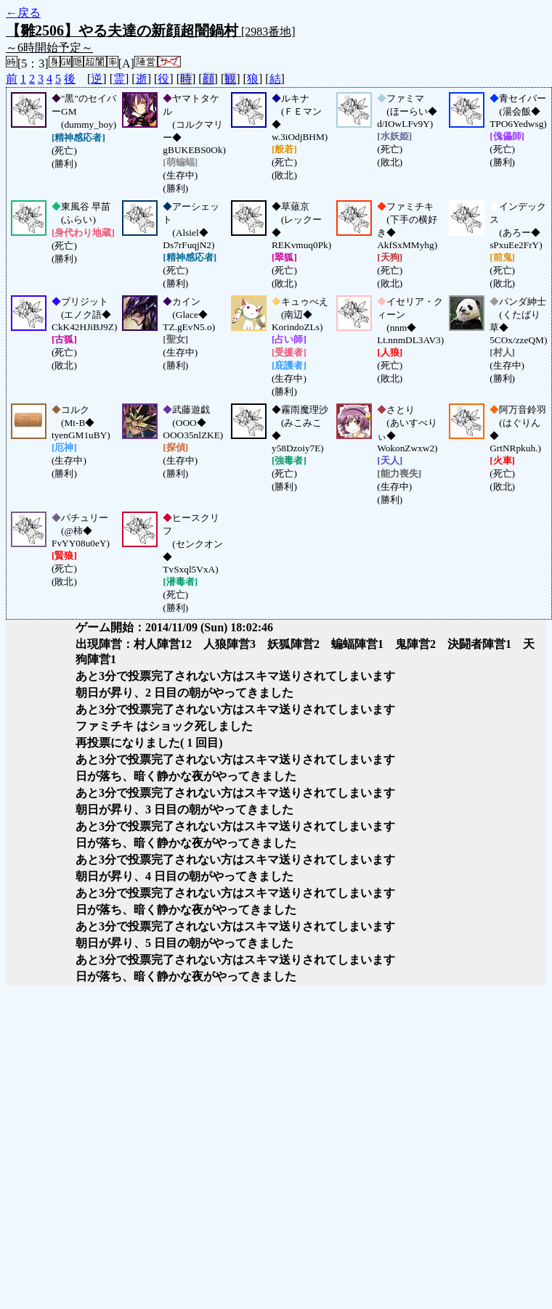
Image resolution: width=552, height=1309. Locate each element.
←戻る (23, 13)
